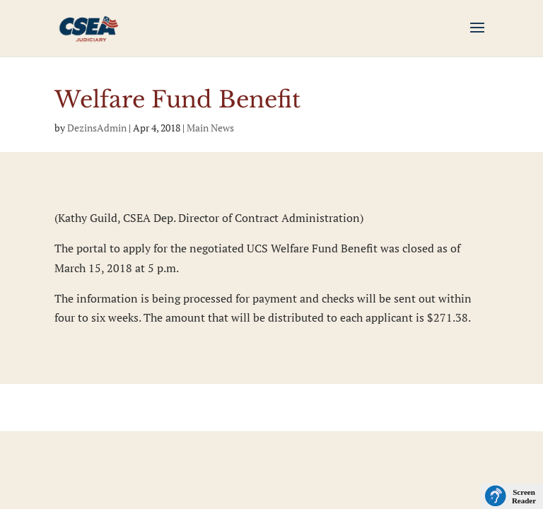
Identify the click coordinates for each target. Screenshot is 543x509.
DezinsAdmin (97, 127)
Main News (210, 127)
